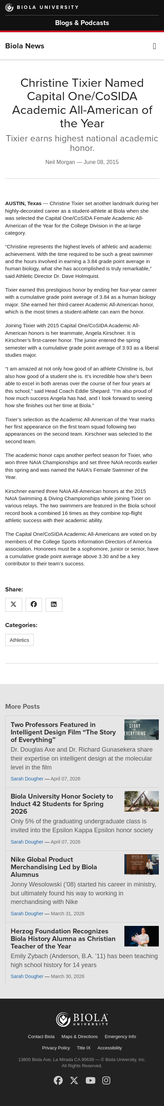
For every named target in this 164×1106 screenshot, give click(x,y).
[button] (154, 46)
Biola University (48, 7)
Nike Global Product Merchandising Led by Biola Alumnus (54, 867)
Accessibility (110, 1047)
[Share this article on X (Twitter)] (13, 605)
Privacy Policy (56, 1047)
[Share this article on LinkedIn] (53, 605)
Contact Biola (41, 1036)
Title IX (84, 1047)
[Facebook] (58, 1080)
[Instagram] (106, 1080)
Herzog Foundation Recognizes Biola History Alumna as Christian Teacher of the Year (63, 939)
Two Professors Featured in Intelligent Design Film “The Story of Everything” (63, 732)
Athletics (19, 640)
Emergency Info (120, 1036)
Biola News (24, 46)
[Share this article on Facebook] (33, 605)
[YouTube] (90, 1080)
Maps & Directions (79, 1036)
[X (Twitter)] (74, 1080)
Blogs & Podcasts (82, 23)
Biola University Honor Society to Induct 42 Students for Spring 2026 (62, 804)
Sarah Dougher (27, 778)
